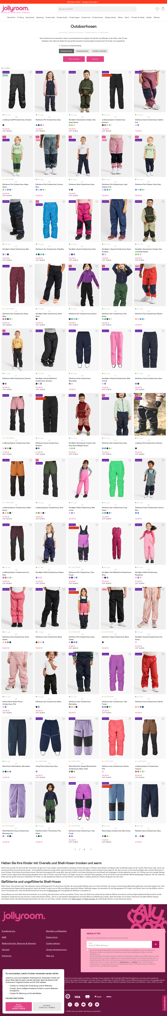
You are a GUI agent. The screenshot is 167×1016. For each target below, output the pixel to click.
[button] (157, 9)
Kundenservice (8, 931)
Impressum (6, 956)
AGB (4, 937)
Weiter (91, 849)
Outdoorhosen (103, 32)
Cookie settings (53, 943)
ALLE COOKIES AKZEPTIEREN (18, 1007)
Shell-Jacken (76, 899)
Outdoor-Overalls (99, 51)
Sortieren (95, 59)
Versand (5, 949)
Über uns (50, 956)
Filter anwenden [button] (74, 59)
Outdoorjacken (82, 51)
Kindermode (63, 32)
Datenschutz (52, 937)
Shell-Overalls (90, 899)
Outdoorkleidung (90, 32)
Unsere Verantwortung (56, 949)
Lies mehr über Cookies (15, 998)
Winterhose (53, 891)
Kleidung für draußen (76, 32)
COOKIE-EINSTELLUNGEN (47, 1007)
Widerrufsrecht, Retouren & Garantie (19, 943)
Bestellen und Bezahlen (56, 931)
